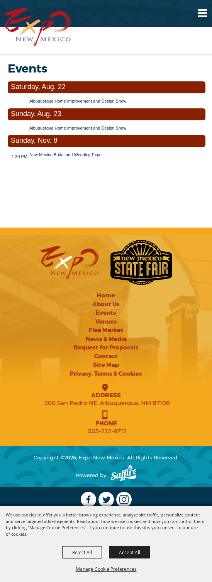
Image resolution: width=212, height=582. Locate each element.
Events (106, 313)
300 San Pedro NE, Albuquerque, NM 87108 (107, 403)
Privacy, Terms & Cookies (106, 374)
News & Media (106, 339)
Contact (106, 356)
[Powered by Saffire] (123, 475)
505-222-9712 (107, 431)
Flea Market (106, 330)
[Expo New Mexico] (37, 27)
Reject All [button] (82, 552)
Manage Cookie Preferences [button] (106, 569)
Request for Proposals (106, 347)
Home (106, 295)
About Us (106, 304)
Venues (106, 322)
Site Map (106, 365)
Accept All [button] (129, 552)
